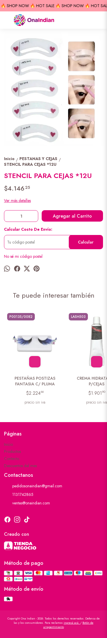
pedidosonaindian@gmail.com (33, 486)
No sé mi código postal (23, 256)
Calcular (86, 242)
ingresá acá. (72, 623)
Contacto (11, 458)
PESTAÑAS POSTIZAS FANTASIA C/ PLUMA (35, 381)
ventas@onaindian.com (27, 503)
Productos (12, 451)
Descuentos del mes (20, 466)
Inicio (8, 444)
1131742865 (18, 494)
